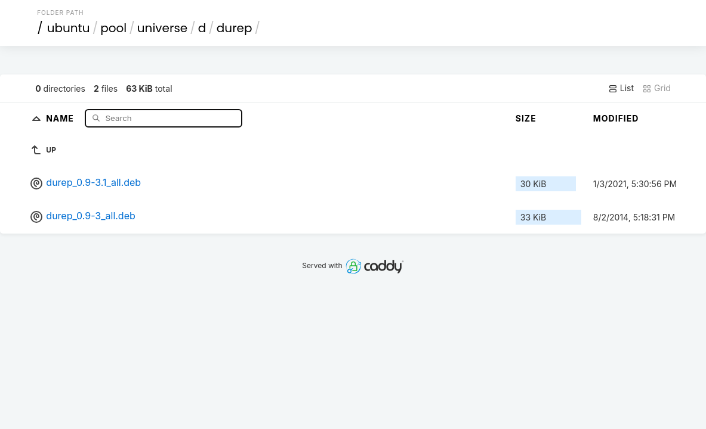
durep (234, 28)
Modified (616, 118)
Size (526, 118)
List (621, 88)
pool (113, 28)
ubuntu (68, 28)
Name (61, 118)
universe (162, 28)
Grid (656, 88)
